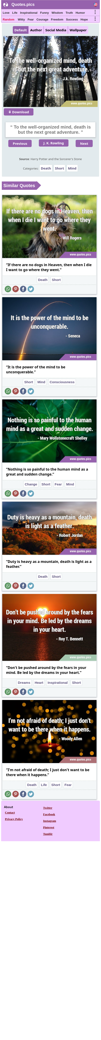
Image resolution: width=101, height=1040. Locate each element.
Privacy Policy (14, 819)
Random (8, 19)
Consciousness (62, 382)
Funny (44, 12)
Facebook (49, 814)
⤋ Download (18, 112)
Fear (31, 19)
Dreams (24, 682)
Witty (21, 19)
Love (6, 12)
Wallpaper (78, 30)
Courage (42, 19)
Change (31, 484)
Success (72, 19)
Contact (10, 812)
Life (14, 12)
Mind (72, 168)
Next (84, 143)
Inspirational (28, 12)
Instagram (49, 820)
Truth (69, 12)
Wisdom (57, 12)
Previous (20, 143)
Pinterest (48, 827)
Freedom (57, 19)
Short (59, 168)
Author (36, 30)
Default (20, 30)
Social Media (55, 30)
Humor (80, 12)
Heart (39, 682)
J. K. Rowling (53, 143)
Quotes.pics (23, 4)
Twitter (47, 807)
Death (46, 168)
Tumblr (48, 834)
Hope (84, 19)
